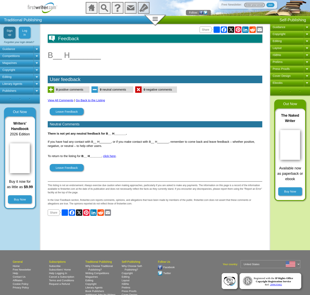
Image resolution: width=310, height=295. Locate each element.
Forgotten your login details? (19, 42)
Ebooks (278, 82)
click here (109, 156)
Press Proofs (281, 68)
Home (16, 266)
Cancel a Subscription (61, 276)
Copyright (8, 69)
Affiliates (17, 280)
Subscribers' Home (60, 269)
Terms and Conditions (61, 280)
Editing (7, 76)
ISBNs (277, 55)
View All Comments (60, 100)
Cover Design (282, 75)
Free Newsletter (22, 269)
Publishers (9, 90)
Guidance (8, 49)
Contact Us (19, 276)
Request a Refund (59, 283)
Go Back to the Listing (90, 100)
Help (15, 273)
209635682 (276, 284)
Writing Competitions (97, 273)
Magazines (9, 62)
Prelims (278, 61)
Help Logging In (58, 273)
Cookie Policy (20, 283)
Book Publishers (94, 291)
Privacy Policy (21, 287)
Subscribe (55, 266)
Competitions (11, 56)
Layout (277, 48)
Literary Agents (12, 83)
